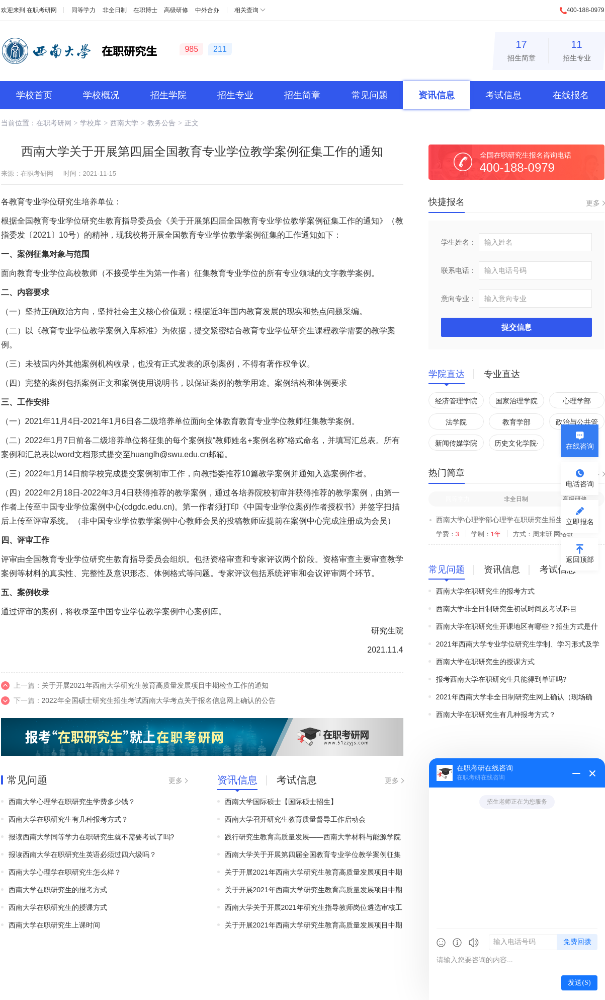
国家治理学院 (516, 401)
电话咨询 (580, 484)
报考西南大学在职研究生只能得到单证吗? (501, 679)
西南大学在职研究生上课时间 (54, 925)
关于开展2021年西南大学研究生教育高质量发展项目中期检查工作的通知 (155, 685)
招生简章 (521, 49)
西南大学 (124, 123)
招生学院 (168, 95)
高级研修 (176, 10)
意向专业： (458, 299)
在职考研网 (42, 10)
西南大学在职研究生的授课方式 (58, 907)
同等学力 (83, 10)
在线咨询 (580, 446)
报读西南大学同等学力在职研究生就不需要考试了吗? (92, 837)
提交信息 (516, 327)
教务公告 (161, 123)
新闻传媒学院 (456, 443)
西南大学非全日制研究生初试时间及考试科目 (506, 609)
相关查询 (246, 10)
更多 (175, 780)
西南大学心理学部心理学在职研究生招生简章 (506, 520)
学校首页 (34, 95)
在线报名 (571, 95)
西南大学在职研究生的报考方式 (58, 890)
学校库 (90, 123)
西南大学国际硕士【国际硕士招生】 (281, 802)
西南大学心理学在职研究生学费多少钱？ (72, 802)
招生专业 (576, 49)
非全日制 (115, 10)
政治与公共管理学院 (577, 424)
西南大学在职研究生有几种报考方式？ (68, 819)
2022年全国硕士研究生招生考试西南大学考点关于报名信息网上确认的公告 (159, 700)
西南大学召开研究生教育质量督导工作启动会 (295, 819)
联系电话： (458, 270)
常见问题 (370, 95)
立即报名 (580, 522)
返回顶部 (580, 559)
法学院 (456, 422)
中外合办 (207, 10)
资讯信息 (436, 95)
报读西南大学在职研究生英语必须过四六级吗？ (82, 854)
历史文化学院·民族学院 (516, 445)
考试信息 (503, 95)
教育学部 (516, 422)
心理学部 (577, 401)
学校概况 (101, 95)
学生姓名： (458, 242)
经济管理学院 (456, 401)
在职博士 (145, 10)
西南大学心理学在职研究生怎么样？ (65, 872)
